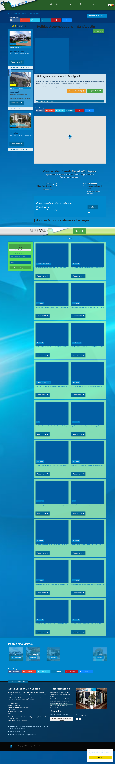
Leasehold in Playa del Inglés (59, 703)
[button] (69, 137)
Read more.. (16, 62)
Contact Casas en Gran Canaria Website (61, 719)
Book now (98, 31)
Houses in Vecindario (56, 708)
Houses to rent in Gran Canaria (59, 692)
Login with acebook (96, 16)
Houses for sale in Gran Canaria (59, 699)
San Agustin (34, 14)
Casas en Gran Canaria (18, 14)
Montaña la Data (17, 51)
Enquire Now (95, 91)
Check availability (76, 91)
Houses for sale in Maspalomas (59, 701)
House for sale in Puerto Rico (59, 705)
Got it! (100, 757)
